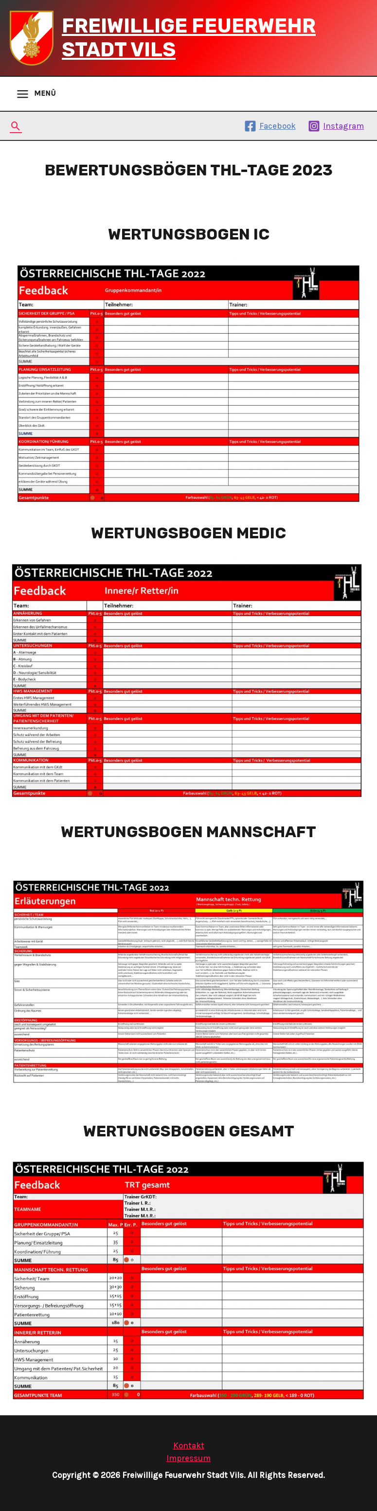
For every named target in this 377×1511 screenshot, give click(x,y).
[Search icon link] (16, 126)
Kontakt (188, 1445)
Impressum (188, 1458)
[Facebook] (270, 126)
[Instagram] (336, 126)
